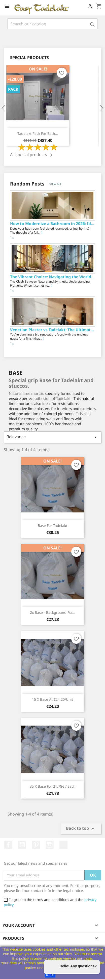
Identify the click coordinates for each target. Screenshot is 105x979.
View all (55, 184)
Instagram (50, 845)
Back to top (81, 828)
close (50, 975)
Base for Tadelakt (52, 525)
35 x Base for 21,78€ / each (53, 786)
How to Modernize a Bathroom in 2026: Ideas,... (52, 223)
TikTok (63, 845)
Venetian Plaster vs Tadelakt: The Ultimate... (52, 329)
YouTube (22, 845)
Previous (4, 108)
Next (101, 108)
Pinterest (36, 845)
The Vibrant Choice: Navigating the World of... (52, 276)
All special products (32, 155)
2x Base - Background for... (52, 612)
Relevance (52, 437)
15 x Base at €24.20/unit (52, 699)
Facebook (8, 845)
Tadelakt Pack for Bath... (37, 133)
